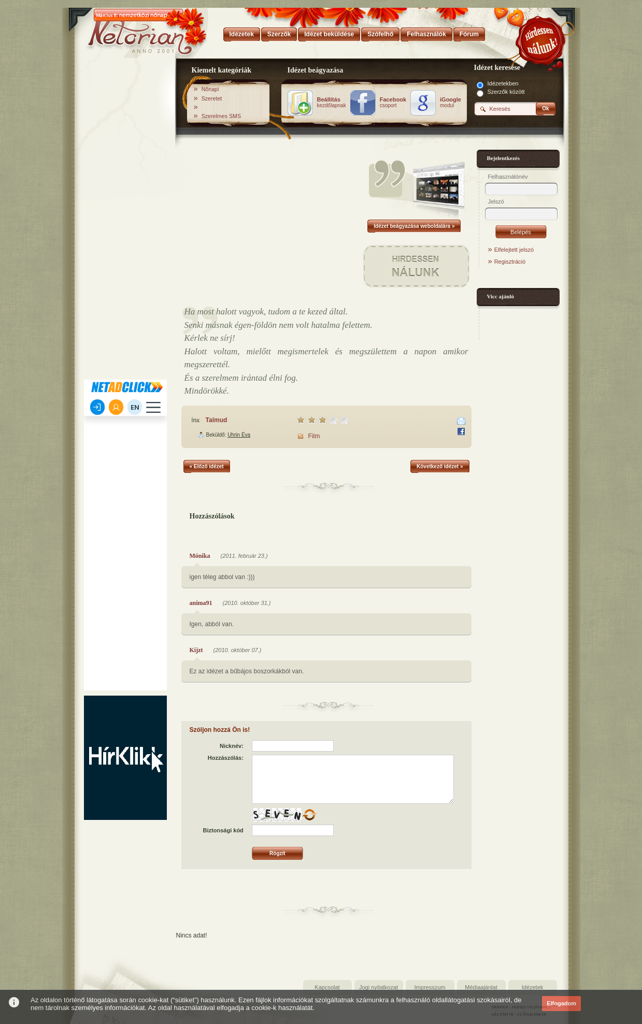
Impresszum (430, 987)
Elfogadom (561, 1003)
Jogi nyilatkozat (378, 987)
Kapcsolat (327, 987)
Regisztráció (510, 261)
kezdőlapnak (331, 102)
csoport (393, 102)
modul (450, 102)
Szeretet (212, 98)
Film (314, 436)
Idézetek (533, 987)
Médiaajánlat (481, 987)
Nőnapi (210, 89)
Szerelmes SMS (221, 116)
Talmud (216, 420)
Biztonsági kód (223, 830)
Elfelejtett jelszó (514, 250)
